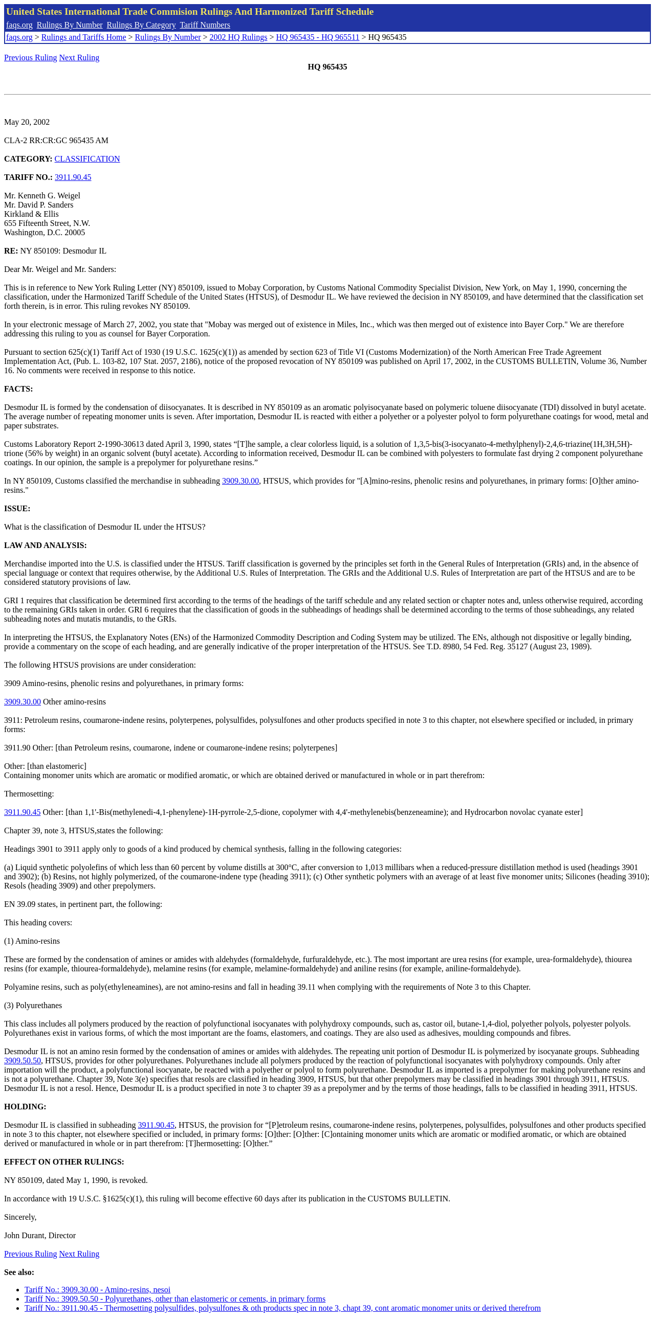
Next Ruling (79, 57)
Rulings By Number (70, 24)
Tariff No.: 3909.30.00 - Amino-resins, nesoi (97, 1289)
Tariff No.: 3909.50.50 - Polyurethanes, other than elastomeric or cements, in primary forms (175, 1298)
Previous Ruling (30, 57)
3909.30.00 (240, 480)
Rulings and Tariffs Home (83, 37)
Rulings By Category (141, 24)
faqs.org (19, 24)
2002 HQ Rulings (239, 37)
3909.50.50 (22, 1060)
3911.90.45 (73, 177)
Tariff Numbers (205, 24)
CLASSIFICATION (87, 158)
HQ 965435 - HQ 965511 (317, 37)
